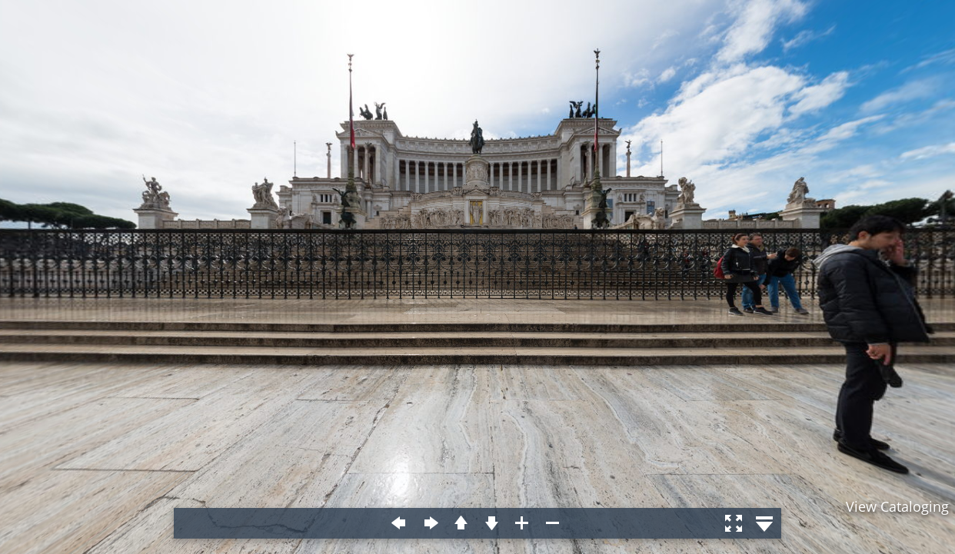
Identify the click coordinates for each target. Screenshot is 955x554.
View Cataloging (897, 506)
